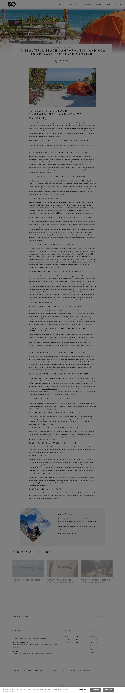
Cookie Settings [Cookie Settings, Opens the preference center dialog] (83, 689)
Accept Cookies (108, 689)
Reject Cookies (95, 689)
